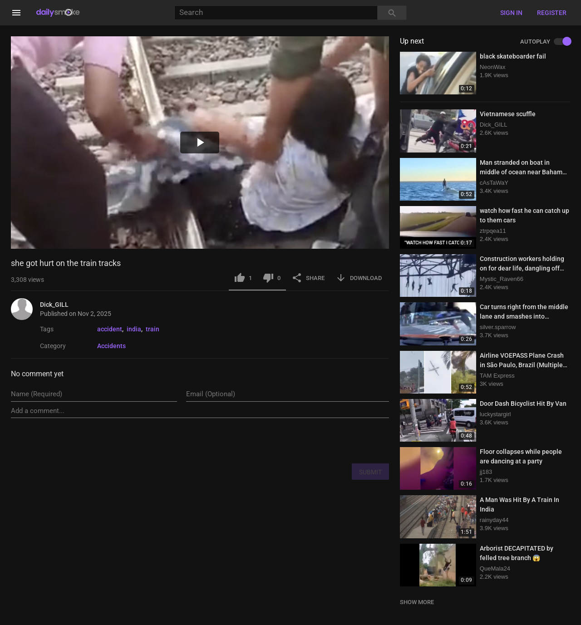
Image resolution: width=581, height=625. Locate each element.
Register (551, 12)
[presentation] (320, 440)
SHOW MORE (417, 602)
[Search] (276, 12)
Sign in (511, 12)
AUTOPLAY (545, 42)
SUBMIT (370, 472)
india (134, 329)
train (152, 329)
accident (109, 329)
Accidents (111, 345)
